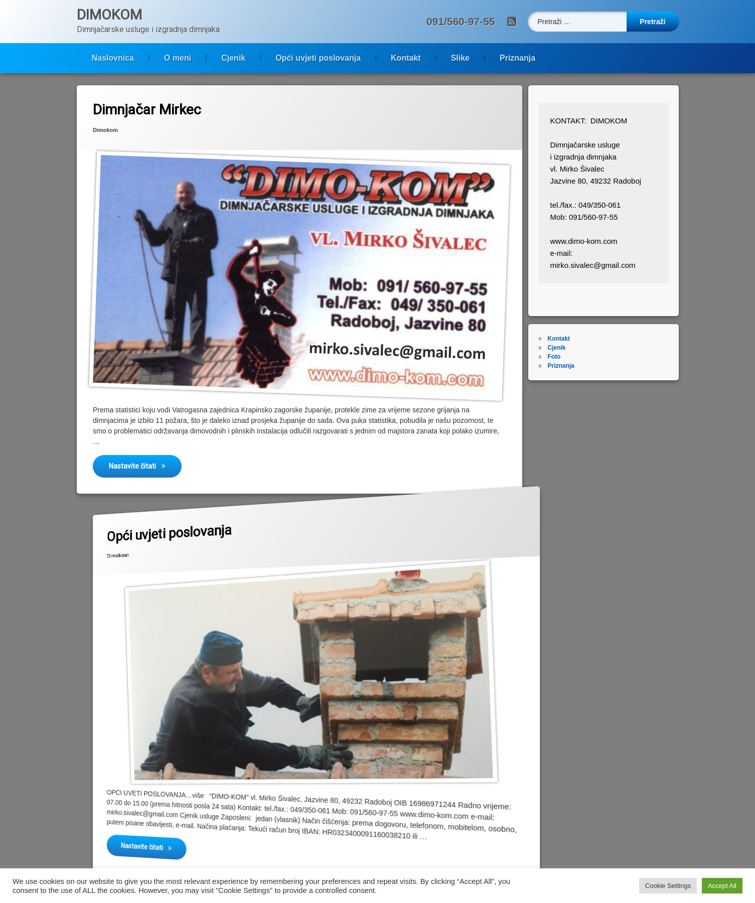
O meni (90, 58)
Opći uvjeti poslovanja (231, 58)
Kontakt (319, 58)
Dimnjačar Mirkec (138, 99)
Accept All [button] (722, 885)
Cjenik (146, 58)
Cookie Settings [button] (668, 885)
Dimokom (92, 118)
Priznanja (430, 58)
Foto (571, 356)
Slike (373, 58)
